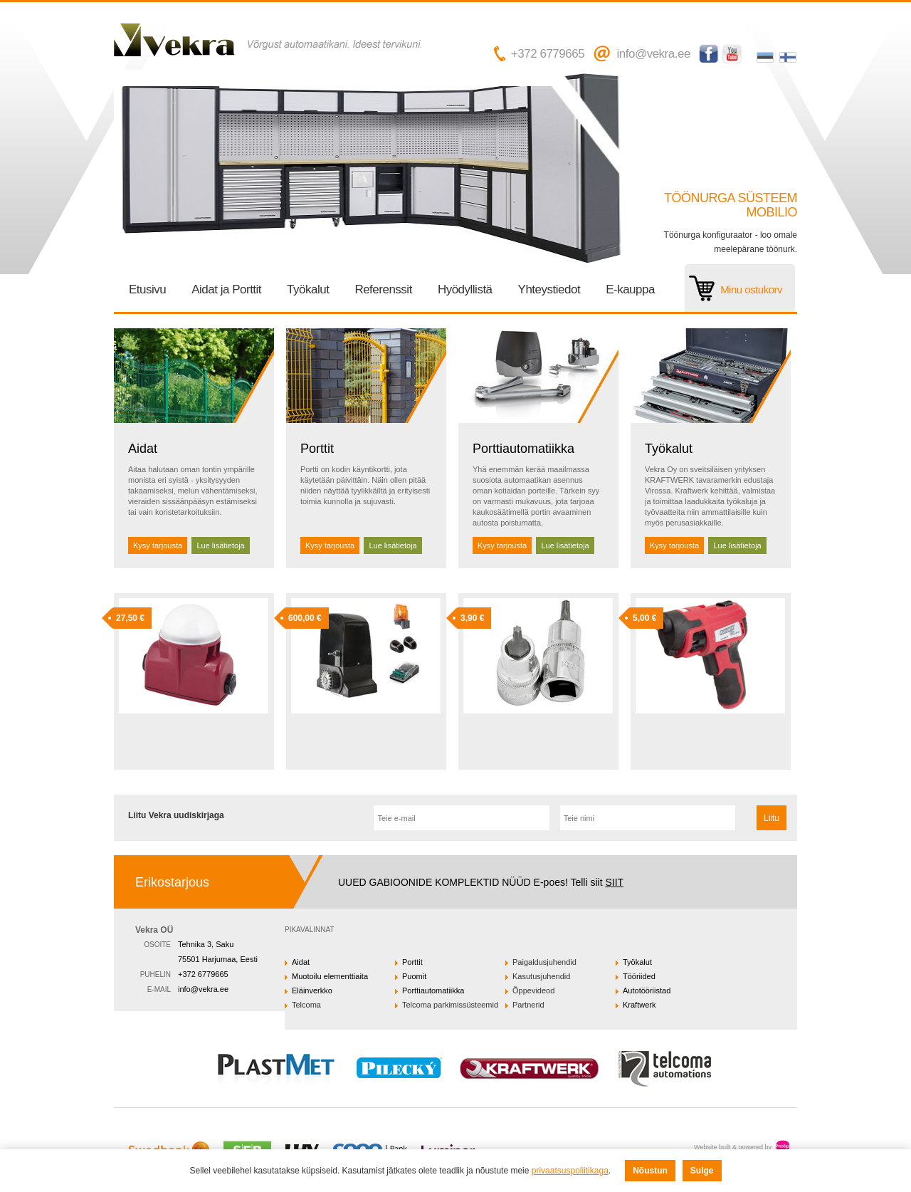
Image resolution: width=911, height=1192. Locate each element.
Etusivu (147, 289)
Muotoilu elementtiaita (330, 976)
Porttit (317, 448)
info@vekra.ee (653, 54)
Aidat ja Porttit (226, 289)
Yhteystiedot (549, 289)
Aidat (142, 448)
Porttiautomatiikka (523, 448)
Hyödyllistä (465, 289)
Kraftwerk (639, 1004)
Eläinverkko (312, 990)
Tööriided (639, 976)
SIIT (614, 882)
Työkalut (308, 289)
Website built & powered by (733, 1147)
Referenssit (382, 289)
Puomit (414, 976)
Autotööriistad (646, 990)
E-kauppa (630, 289)
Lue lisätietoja (220, 545)
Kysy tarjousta (157, 545)
